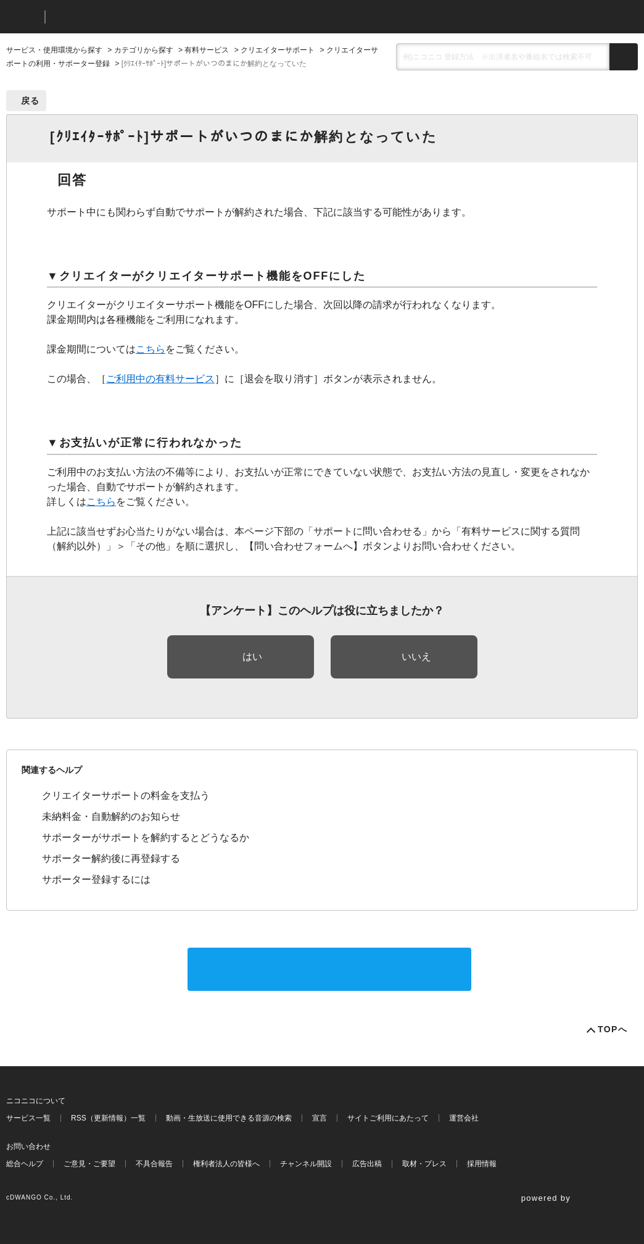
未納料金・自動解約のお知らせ (111, 816)
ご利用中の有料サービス (160, 379)
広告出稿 (367, 1163)
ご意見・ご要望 (89, 1163)
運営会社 (464, 1118)
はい (252, 656)
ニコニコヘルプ (120, 17)
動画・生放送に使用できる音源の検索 (229, 1118)
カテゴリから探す (143, 50)
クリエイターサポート (278, 50)
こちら (150, 349)
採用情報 (482, 1163)
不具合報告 (154, 1163)
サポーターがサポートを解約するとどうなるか (145, 837)
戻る (30, 101)
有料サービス (206, 50)
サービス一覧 (28, 1118)
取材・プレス (424, 1163)
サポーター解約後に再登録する (111, 858)
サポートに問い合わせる (329, 969)
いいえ (416, 656)
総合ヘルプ (24, 1163)
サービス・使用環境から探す (54, 50)
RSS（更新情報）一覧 (108, 1118)
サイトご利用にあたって (388, 1118)
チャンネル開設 (306, 1163)
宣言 (319, 1118)
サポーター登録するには (96, 879)
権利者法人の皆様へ (226, 1163)
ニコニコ (23, 16)
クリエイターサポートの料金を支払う (126, 795)
